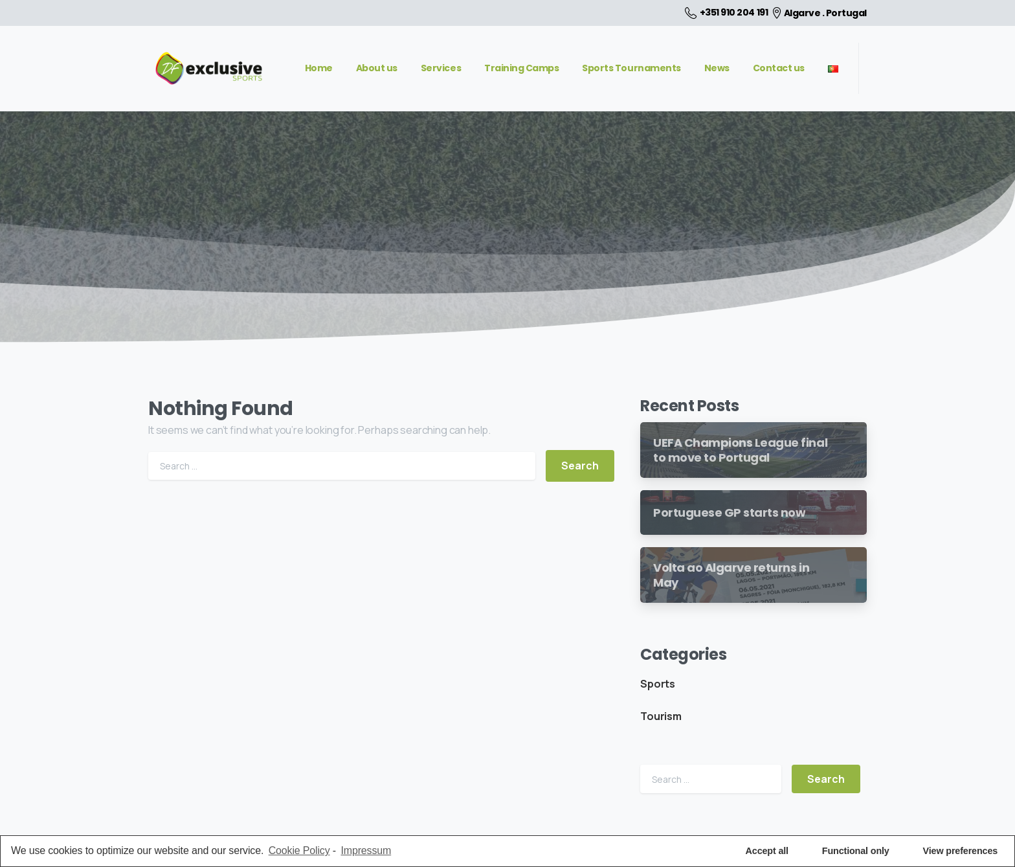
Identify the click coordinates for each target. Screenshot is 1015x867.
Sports (657, 684)
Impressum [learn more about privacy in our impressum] (365, 850)
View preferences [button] (960, 851)
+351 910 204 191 (726, 13)
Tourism (661, 716)
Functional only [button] (855, 851)
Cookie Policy (299, 850)
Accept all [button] (767, 851)
